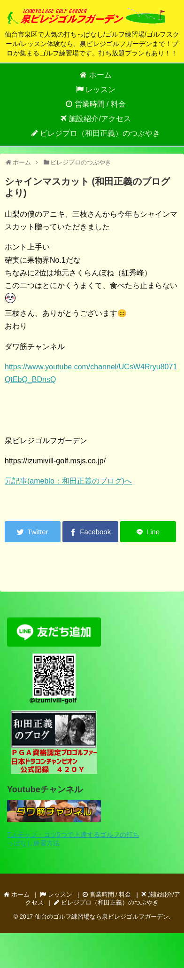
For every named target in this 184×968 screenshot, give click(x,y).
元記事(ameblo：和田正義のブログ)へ (68, 481)
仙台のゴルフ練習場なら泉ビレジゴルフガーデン (102, 916)
